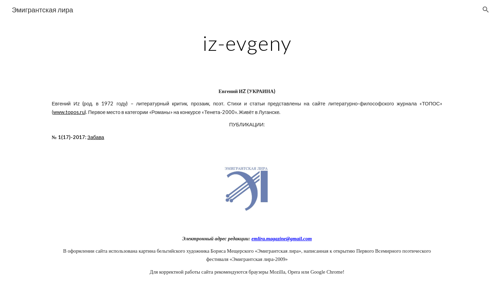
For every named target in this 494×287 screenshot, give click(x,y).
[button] (486, 9)
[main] (247, 43)
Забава (95, 137)
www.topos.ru (69, 112)
